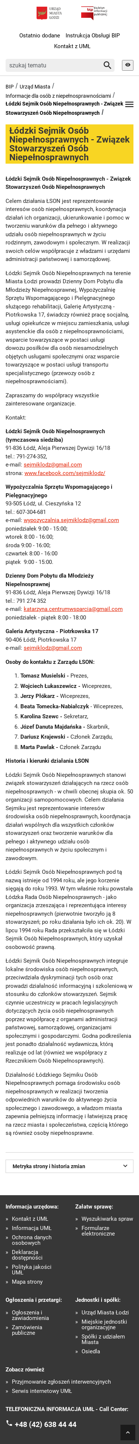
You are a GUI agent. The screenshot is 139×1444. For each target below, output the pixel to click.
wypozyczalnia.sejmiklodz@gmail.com (71, 520)
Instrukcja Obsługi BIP (93, 35)
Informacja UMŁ (32, 1228)
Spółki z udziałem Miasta (103, 1339)
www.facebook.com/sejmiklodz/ (64, 473)
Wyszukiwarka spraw (107, 1219)
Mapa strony (27, 1282)
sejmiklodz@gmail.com (53, 464)
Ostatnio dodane (39, 35)
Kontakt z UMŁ (72, 46)
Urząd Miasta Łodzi (105, 1313)
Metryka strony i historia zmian (71, 1165)
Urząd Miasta (35, 87)
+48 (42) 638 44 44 (45, 1424)
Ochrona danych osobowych (32, 1240)
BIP (10, 87)
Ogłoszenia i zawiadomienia (30, 1315)
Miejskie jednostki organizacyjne (104, 1324)
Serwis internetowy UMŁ (42, 1391)
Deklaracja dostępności (27, 1255)
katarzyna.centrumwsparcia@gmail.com (73, 609)
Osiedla (91, 1351)
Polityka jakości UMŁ (32, 1270)
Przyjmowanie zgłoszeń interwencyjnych (61, 1382)
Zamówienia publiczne (27, 1330)
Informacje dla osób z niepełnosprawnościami (58, 96)
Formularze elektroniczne (98, 1231)
